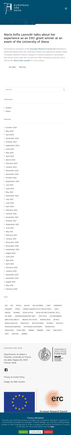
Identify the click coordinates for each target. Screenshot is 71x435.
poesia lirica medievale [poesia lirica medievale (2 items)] (13, 326)
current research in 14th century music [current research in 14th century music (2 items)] (37, 309)
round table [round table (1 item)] (21, 330)
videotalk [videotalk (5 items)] (15, 334)
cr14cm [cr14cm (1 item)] (17, 309)
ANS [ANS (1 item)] (6, 305)
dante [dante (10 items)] (56, 309)
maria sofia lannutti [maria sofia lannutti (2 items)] (12, 319)
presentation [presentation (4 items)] (49, 326)
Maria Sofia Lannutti (22, 60)
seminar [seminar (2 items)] (31, 330)
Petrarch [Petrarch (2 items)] (50, 323)
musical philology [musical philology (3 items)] (11, 323)
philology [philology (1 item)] (59, 323)
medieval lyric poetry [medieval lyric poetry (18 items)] (29, 319)
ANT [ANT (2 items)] (12, 305)
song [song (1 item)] (48, 330)
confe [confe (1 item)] (48, 305)
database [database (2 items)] (16, 312)
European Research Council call (43, 49)
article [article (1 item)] (18, 305)
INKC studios (19, 382)
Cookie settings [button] (36, 432)
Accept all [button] (23, 432)
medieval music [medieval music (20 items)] (45, 319)
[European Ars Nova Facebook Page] (6, 371)
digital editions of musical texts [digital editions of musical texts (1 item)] (48, 312)
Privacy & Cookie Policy (14, 377)
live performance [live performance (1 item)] (56, 316)
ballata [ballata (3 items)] (26, 305)
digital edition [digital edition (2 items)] (28, 312)
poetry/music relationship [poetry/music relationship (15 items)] (33, 326)
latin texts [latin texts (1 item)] (43, 316)
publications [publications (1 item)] (9, 330)
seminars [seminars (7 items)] (40, 330)
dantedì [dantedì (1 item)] (7, 312)
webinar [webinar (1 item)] (24, 334)
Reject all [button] (48, 432)
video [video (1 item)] (7, 334)
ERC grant (12, 67)
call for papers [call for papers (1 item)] (37, 305)
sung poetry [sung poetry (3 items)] (57, 330)
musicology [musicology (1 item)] (25, 323)
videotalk (22, 67)
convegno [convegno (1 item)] (8, 309)
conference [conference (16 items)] (57, 305)
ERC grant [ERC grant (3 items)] (8, 316)
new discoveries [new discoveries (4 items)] (38, 323)
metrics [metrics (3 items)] (56, 319)
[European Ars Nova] (16, 8)
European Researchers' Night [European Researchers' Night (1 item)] (25, 316)
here (52, 427)
